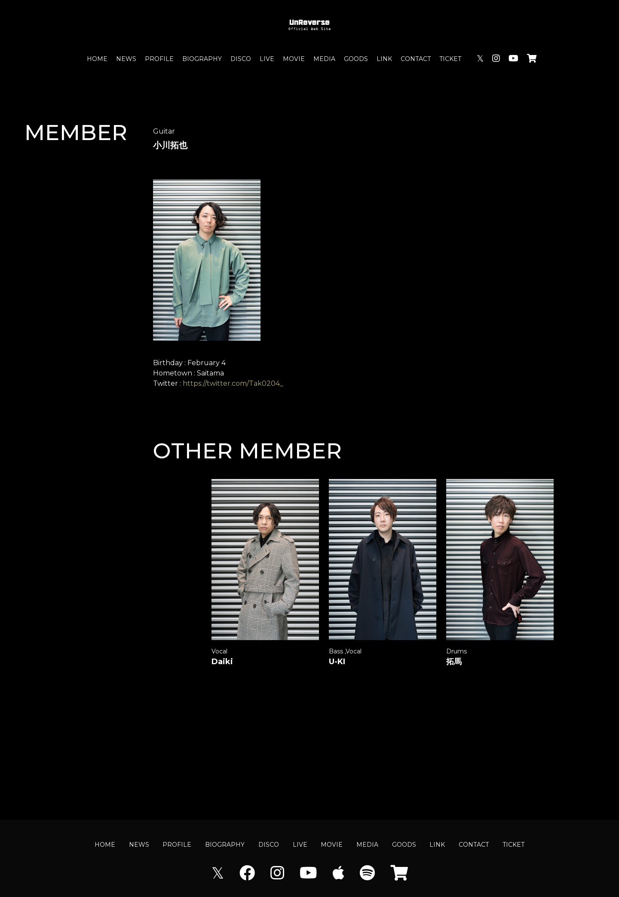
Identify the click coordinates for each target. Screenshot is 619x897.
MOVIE (294, 59)
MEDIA (324, 59)
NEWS (126, 59)
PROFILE (159, 59)
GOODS (356, 59)
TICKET (450, 59)
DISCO (240, 59)
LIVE (267, 59)
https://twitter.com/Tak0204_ (233, 383)
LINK (384, 59)
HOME (97, 59)
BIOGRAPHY (202, 59)
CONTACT (416, 59)
